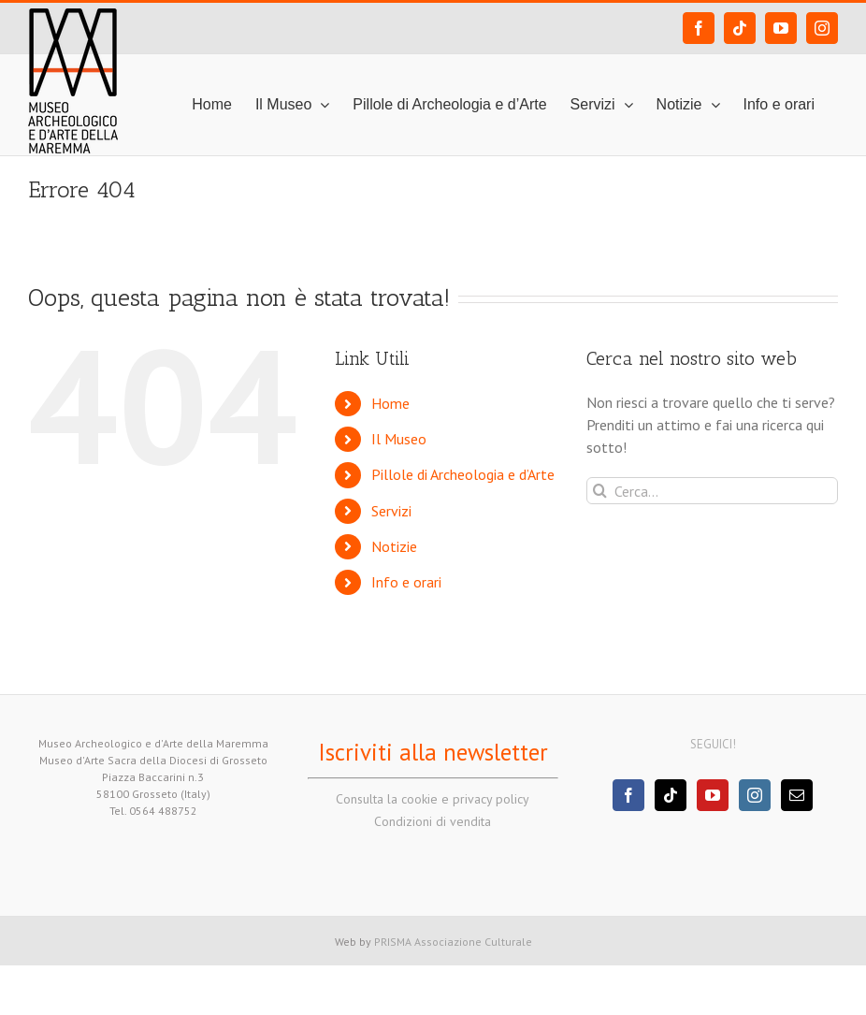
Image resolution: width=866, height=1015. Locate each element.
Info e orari (406, 582)
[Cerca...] (712, 490)
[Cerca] (599, 490)
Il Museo (398, 438)
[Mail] (797, 795)
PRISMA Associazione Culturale (453, 942)
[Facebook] (628, 795)
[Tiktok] (670, 795)
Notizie (394, 546)
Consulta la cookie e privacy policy (432, 798)
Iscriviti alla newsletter (433, 752)
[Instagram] (755, 795)
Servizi (391, 510)
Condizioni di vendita (432, 821)
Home (390, 403)
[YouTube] (713, 795)
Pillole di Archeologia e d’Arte (463, 474)
